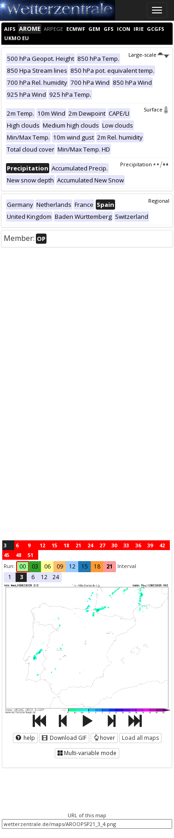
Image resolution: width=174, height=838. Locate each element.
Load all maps (140, 738)
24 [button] (55, 577)
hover (104, 738)
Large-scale (148, 54)
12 (42, 545)
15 (54, 545)
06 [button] (47, 566)
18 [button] (97, 566)
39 (150, 545)
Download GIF (64, 738)
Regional (158, 200)
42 (162, 545)
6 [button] (33, 577)
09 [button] (60, 566)
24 (90, 545)
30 (114, 545)
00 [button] (22, 566)
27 (102, 545)
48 (18, 554)
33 (126, 545)
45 (6, 554)
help (25, 738)
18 (66, 545)
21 (78, 545)
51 (30, 554)
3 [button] (21, 577)
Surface (156, 109)
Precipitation (144, 164)
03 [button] (35, 566)
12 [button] (72, 566)
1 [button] (10, 577)
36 (138, 545)
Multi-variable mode (87, 753)
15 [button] (84, 566)
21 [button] (109, 566)
